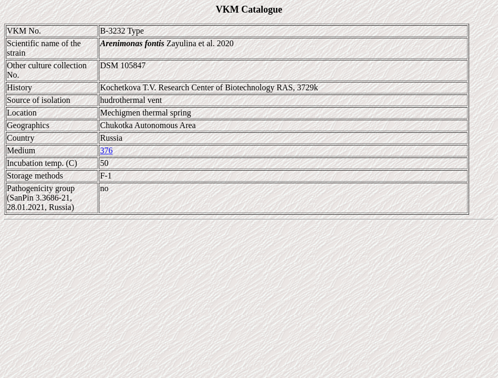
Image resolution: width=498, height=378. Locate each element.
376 (106, 150)
